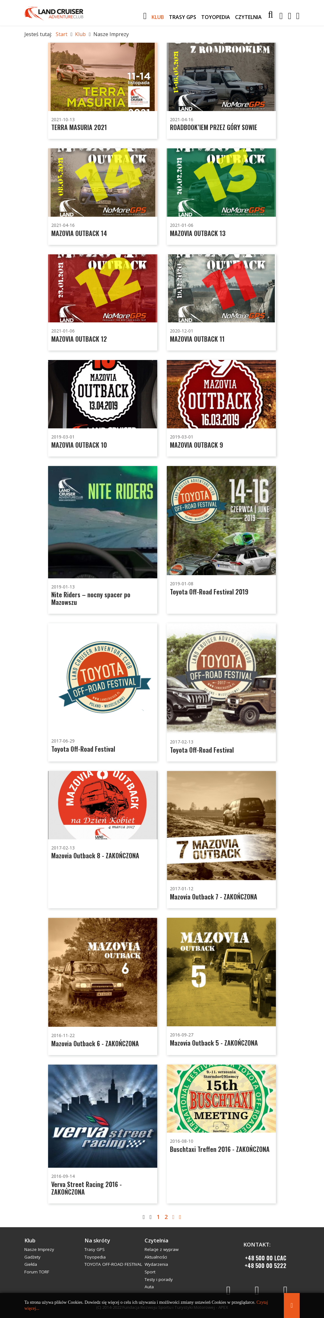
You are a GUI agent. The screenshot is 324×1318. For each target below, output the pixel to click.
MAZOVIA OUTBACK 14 (79, 233)
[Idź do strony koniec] (180, 1217)
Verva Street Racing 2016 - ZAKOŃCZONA (86, 1188)
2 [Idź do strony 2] (166, 1217)
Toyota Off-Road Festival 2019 (209, 591)
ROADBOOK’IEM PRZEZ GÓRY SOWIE (213, 127)
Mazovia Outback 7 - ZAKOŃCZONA (213, 896)
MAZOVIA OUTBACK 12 (79, 339)
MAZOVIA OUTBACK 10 (79, 445)
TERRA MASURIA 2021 (79, 127)
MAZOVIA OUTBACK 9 (196, 445)
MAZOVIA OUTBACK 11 (197, 339)
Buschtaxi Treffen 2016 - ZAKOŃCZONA (220, 1149)
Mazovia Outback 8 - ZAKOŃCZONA (95, 855)
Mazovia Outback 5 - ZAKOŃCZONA (214, 1043)
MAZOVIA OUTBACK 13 (198, 233)
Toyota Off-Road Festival (83, 749)
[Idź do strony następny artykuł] (173, 1217)
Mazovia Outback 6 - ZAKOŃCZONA (95, 1043)
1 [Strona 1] (158, 1217)
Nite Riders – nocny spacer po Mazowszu (90, 598)
